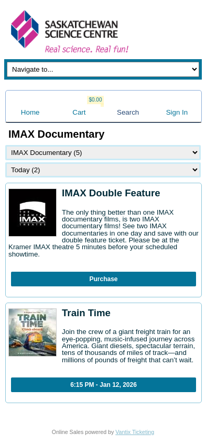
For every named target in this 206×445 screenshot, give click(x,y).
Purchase (103, 279)
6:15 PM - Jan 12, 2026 (103, 384)
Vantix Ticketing (134, 432)
